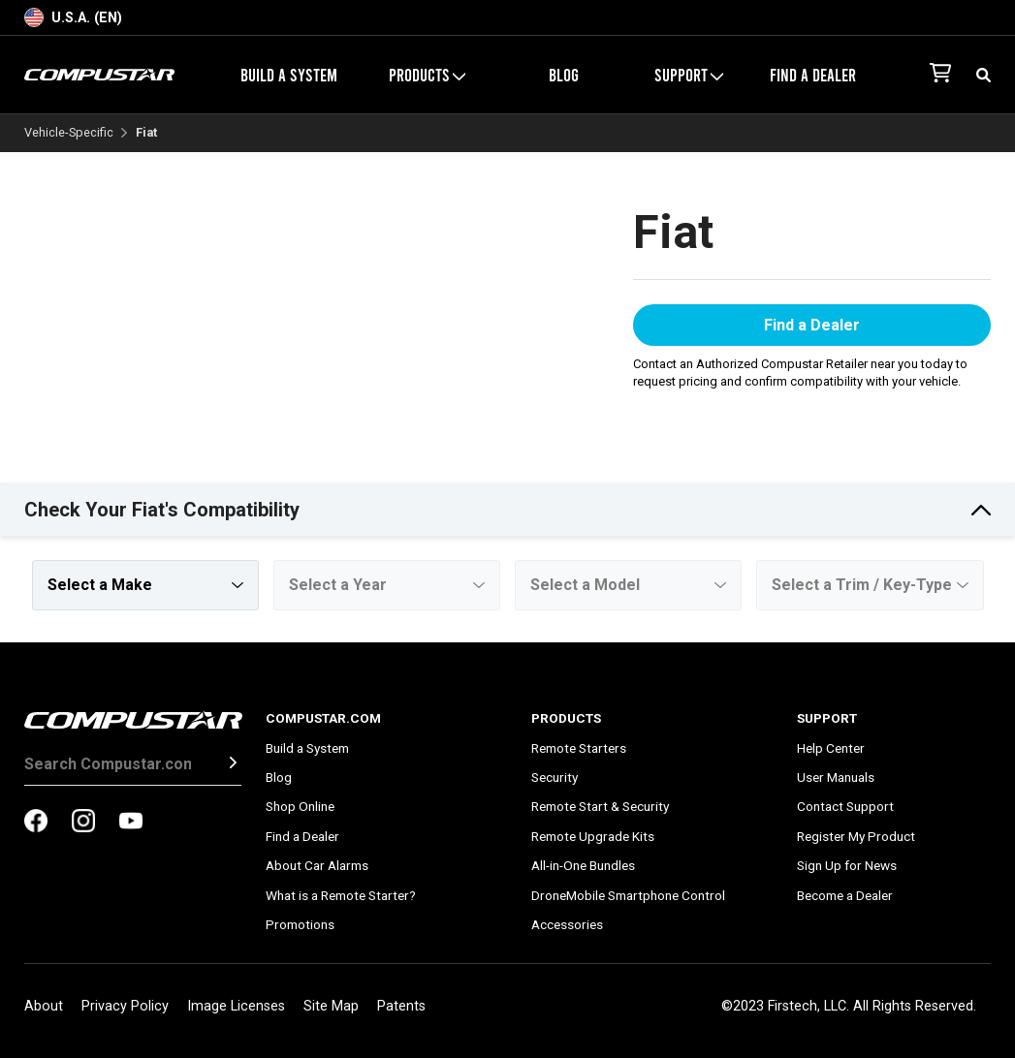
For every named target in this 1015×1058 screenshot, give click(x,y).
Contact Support (845, 806)
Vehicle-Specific (68, 133)
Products (427, 74)
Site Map (331, 1006)
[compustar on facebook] (36, 822)
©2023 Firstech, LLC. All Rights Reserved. (848, 1006)
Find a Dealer (813, 74)
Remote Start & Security (600, 806)
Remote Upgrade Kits (592, 836)
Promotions (300, 924)
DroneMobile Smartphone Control (628, 895)
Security (554, 777)
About (43, 1006)
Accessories (567, 924)
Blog (564, 74)
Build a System (288, 74)
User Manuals (835, 777)
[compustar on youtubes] (131, 822)
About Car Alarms (317, 865)
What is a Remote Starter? (341, 895)
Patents (401, 1006)
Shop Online (300, 806)
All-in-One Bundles (583, 865)
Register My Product (856, 836)
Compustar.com (323, 718)
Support (688, 74)
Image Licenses (236, 1006)
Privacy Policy (125, 1006)
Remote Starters (578, 748)
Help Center (831, 748)
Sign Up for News (847, 865)
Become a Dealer (845, 895)
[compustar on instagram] (83, 822)
